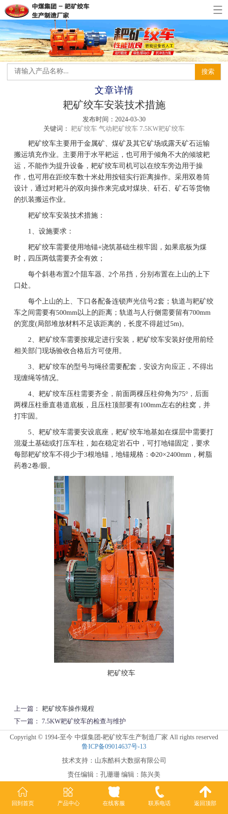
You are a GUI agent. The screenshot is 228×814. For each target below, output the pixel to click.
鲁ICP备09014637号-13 (114, 746)
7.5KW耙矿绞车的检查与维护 (84, 721)
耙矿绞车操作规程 (68, 708)
